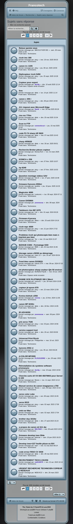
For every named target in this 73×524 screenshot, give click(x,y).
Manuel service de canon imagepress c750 (38, 386)
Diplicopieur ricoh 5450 (29, 74)
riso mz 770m (25, 115)
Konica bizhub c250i (28, 296)
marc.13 (38, 255)
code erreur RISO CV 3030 (31, 452)
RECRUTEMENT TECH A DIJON (33, 460)
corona (37, 298)
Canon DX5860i (26, 201)
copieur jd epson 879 (28, 287)
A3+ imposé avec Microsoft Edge (34, 107)
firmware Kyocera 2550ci (30, 184)
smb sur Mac (25, 411)
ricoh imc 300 (25, 58)
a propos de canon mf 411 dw (32, 427)
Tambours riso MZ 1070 (30, 210)
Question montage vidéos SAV (33, 176)
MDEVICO (38, 472)
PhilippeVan (39, 340)
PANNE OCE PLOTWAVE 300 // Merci (36, 279)
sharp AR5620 (25, 141)
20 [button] (47, 35)
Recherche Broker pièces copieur (34, 150)
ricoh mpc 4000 (26, 227)
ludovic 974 (39, 263)
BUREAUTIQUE (40, 272)
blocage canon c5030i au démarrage (36, 253)
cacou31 (38, 281)
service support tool (28, 330)
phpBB (32, 510)
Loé (36, 212)
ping (36, 60)
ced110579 (39, 462)
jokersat (37, 437)
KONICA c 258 (25, 159)
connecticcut (40, 126)
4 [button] (37, 35)
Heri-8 (37, 178)
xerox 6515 (24, 402)
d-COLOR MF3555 (27, 356)
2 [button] (30, 35)
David (37, 109)
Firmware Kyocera (27, 218)
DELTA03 (38, 429)
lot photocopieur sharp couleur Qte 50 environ (40, 270)
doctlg (37, 84)
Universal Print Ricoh (29, 338)
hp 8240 (22, 168)
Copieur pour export (28, 82)
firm (21, 91)
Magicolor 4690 (26, 192)
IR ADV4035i (24, 312)
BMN (36, 247)
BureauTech (39, 152)
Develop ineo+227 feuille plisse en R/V (36, 444)
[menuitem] (15, 10)
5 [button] (40, 35)
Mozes (37, 380)
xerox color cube (27, 394)
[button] (23, 35)
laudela (37, 186)
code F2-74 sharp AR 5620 (31, 133)
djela (36, 93)
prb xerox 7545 (26, 322)
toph (36, 445)
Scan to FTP (24, 124)
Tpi (36, 239)
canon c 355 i (25, 99)
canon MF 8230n (26, 304)
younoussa (39, 202)
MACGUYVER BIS (41, 50)
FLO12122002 (40, 358)
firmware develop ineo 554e (31, 435)
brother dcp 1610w (27, 419)
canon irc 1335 (26, 66)
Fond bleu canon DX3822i (31, 261)
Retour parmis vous (28, 48)
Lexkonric (38, 194)
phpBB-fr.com (40, 515)
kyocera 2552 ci (26, 348)
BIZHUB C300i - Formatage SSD (33, 245)
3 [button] (34, 35)
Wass (37, 220)
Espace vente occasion (36, 86)
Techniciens (32, 54)
